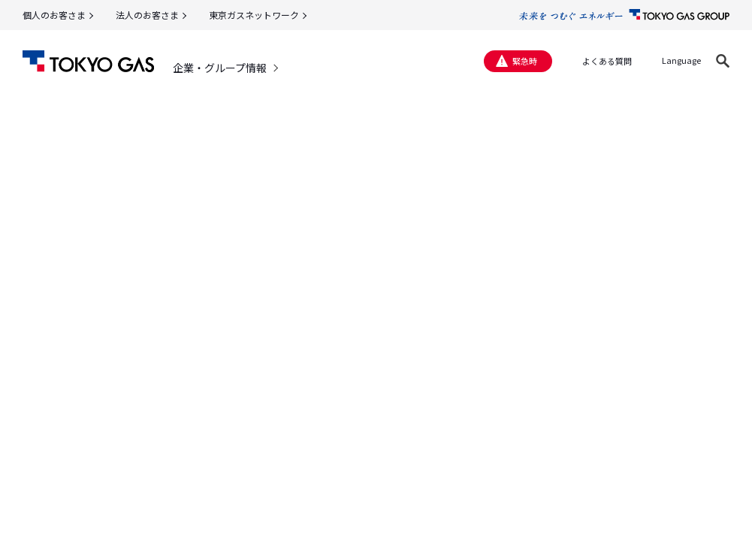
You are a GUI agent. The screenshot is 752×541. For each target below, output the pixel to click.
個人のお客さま (54, 14)
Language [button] (681, 60)
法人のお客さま (147, 14)
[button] (722, 61)
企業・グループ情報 (220, 67)
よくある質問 (607, 61)
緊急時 (524, 61)
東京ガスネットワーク (254, 14)
